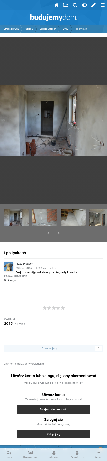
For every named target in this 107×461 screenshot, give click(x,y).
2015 (8, 312)
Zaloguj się (53, 423)
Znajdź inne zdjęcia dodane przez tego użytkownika (46, 261)
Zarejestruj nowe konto (53, 398)
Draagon (28, 252)
